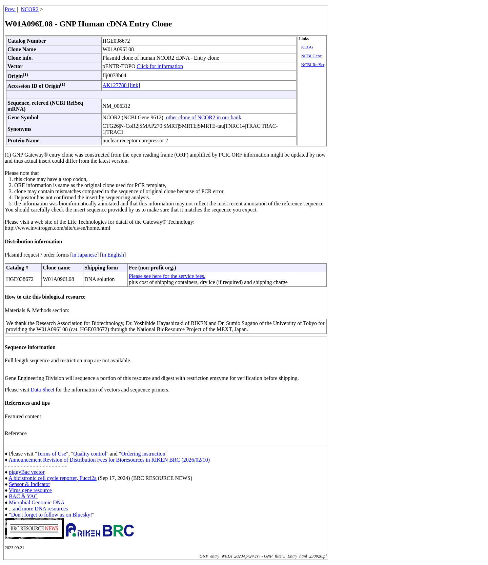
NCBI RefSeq (313, 64)
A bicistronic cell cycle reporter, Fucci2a (52, 478)
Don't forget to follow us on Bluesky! (51, 515)
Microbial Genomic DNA (36, 502)
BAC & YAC (23, 496)
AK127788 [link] (121, 85)
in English (113, 255)
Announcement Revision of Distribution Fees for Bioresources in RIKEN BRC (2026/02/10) (109, 460)
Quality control (89, 454)
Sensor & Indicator (29, 484)
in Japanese (84, 255)
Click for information (160, 66)
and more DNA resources (40, 508)
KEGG (307, 47)
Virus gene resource (30, 490)
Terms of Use (51, 454)
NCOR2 (30, 9)
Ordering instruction (143, 454)
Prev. (10, 9)
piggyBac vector (26, 472)
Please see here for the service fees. (167, 276)
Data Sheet (42, 389)
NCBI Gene (311, 56)
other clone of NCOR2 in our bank (203, 117)
